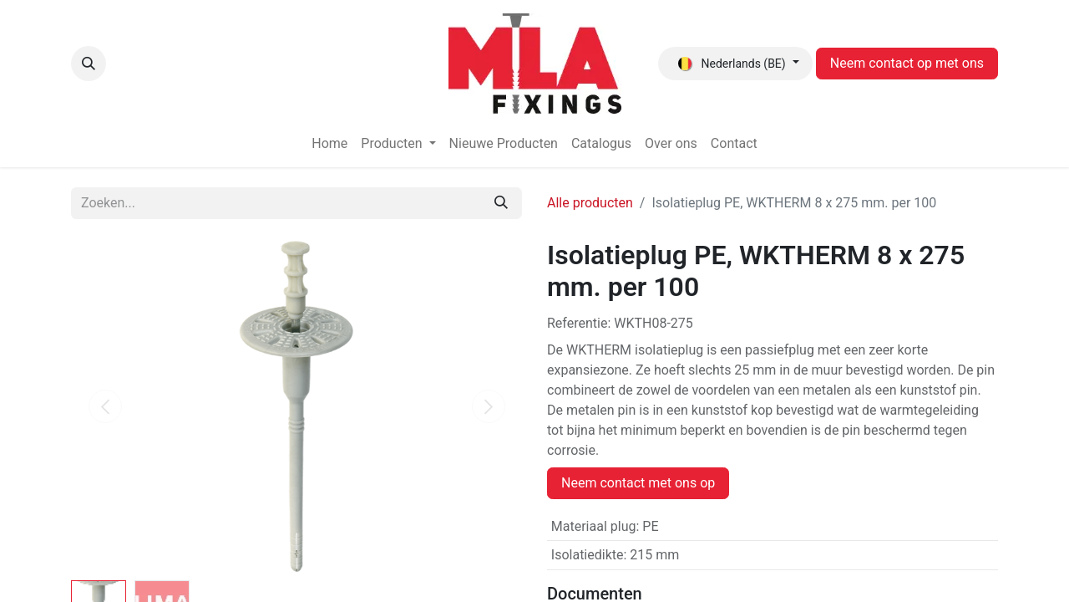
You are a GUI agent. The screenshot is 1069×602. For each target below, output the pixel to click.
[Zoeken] (501, 203)
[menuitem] (329, 144)
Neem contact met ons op (638, 483)
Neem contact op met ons (907, 63)
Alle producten (590, 203)
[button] (88, 63)
